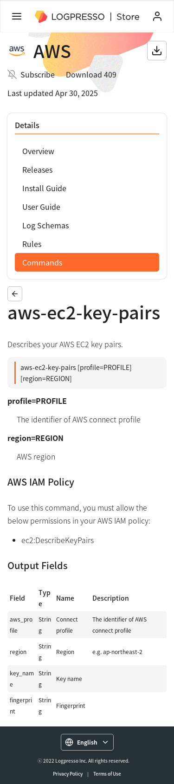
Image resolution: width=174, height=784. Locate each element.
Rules (31, 243)
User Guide (41, 206)
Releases (37, 169)
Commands (42, 262)
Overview (38, 150)
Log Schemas (45, 225)
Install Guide (44, 188)
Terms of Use (107, 773)
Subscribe (37, 74)
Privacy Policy (68, 773)
